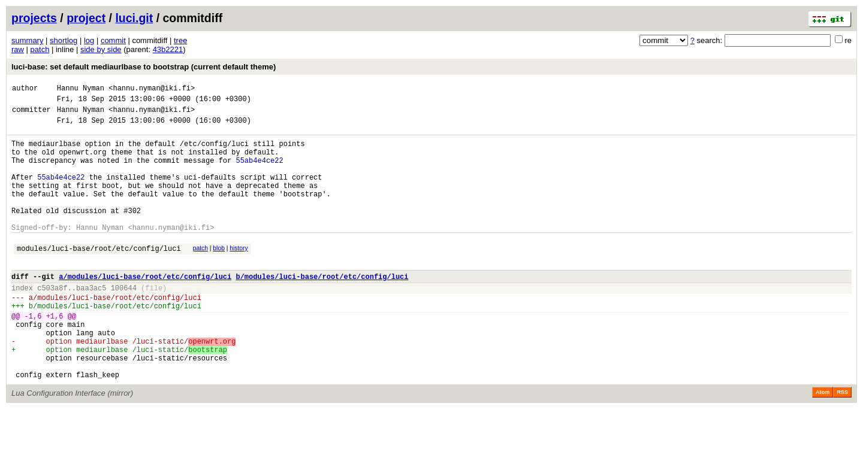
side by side (101, 49)
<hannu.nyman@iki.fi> (151, 89)
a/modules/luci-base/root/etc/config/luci (145, 309)
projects (34, 18)
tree (180, 40)
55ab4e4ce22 (259, 173)
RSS (842, 444)
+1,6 (55, 355)
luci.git (134, 18)
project (86, 18)
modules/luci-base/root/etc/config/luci (99, 277)
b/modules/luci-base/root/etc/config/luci (322, 309)
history (239, 275)
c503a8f (52, 322)
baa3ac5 (91, 322)
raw (17, 49)
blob (219, 275)
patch (40, 49)
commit (113, 40)
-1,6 (33, 355)
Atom (822, 444)
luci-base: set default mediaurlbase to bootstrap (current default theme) (143, 66)
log (89, 40)
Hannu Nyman (80, 89)
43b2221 (168, 49)
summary (27, 40)
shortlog (63, 40)
